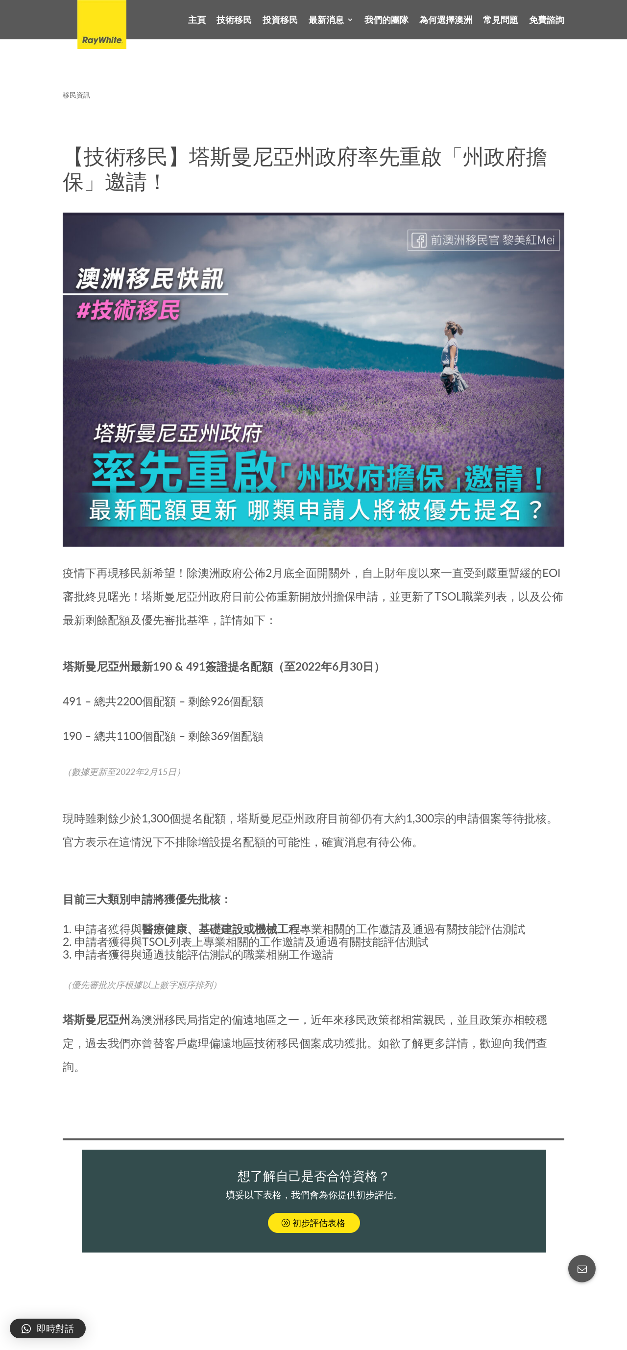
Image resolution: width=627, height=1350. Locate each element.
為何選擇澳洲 (445, 20)
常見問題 (500, 20)
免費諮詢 (546, 20)
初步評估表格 (318, 1222)
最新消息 (326, 20)
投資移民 (280, 20)
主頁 (197, 20)
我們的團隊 (386, 20)
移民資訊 (76, 95)
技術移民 (234, 20)
